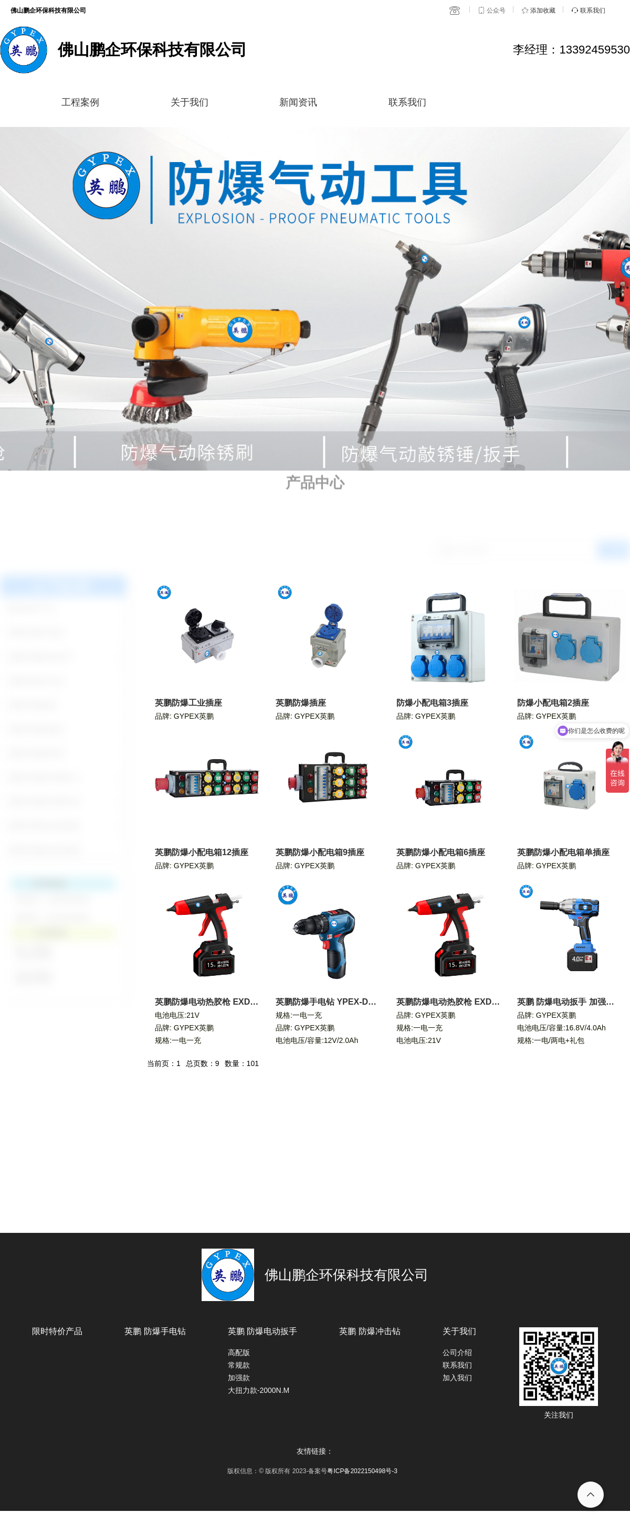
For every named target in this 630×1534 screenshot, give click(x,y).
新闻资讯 (298, 102)
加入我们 (457, 1377)
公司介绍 (457, 1352)
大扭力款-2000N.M (258, 1390)
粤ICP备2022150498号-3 (362, 1471)
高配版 (239, 1352)
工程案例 (80, 102)
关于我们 (189, 102)
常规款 (239, 1365)
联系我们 (407, 102)
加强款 (239, 1377)
